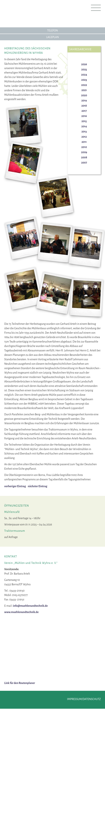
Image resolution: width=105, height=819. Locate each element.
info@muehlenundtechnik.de (30, 605)
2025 (84, 69)
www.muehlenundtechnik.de (21, 612)
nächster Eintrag (37, 486)
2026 (84, 64)
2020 (84, 95)
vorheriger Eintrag (15, 486)
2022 (84, 85)
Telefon (52, 30)
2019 (84, 100)
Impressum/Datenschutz (84, 699)
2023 (84, 79)
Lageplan (52, 37)
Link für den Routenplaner (19, 683)
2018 (84, 105)
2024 (84, 74)
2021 (84, 90)
